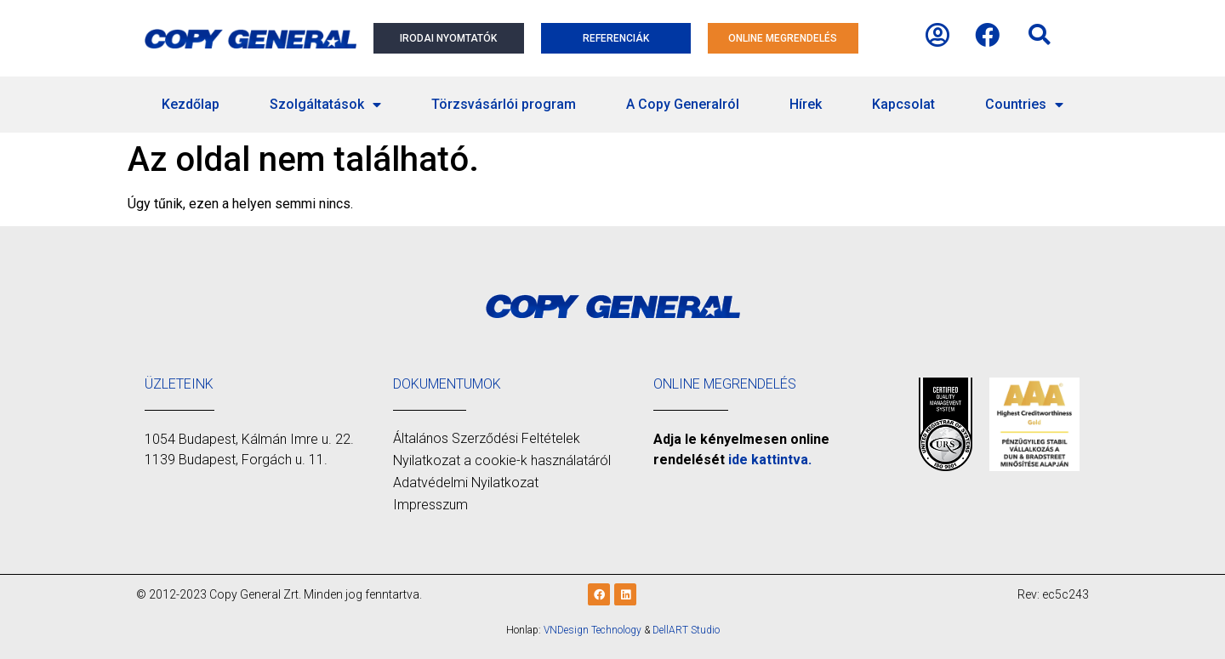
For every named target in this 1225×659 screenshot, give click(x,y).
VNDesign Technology (592, 630)
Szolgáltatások (325, 104)
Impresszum (430, 505)
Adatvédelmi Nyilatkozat (465, 482)
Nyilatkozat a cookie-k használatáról (502, 460)
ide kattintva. (770, 460)
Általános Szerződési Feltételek (486, 438)
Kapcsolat (903, 104)
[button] (1039, 35)
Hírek (805, 104)
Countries (1024, 104)
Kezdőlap (190, 104)
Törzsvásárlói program (503, 104)
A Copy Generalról (682, 104)
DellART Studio (686, 630)
